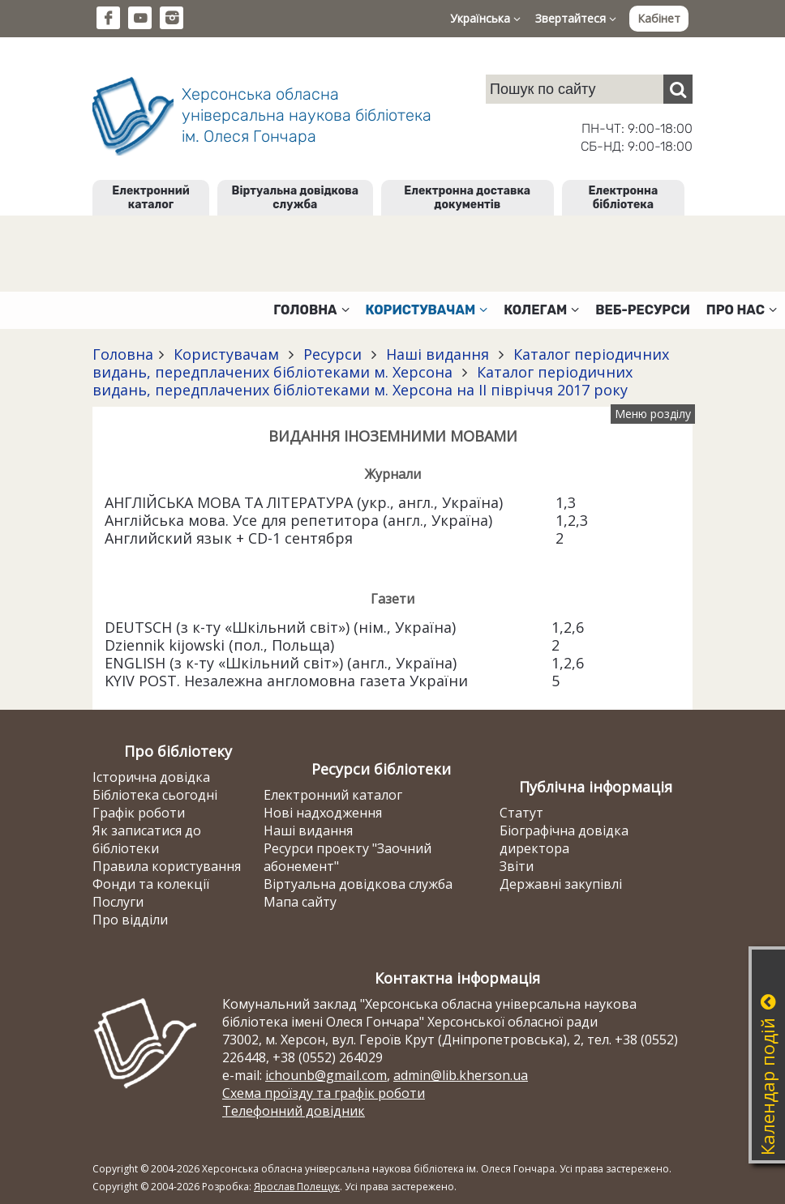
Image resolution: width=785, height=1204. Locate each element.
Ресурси (332, 354)
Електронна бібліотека (623, 197)
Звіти (517, 866)
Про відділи (130, 920)
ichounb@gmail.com (326, 1075)
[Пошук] (678, 89)
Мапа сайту (300, 902)
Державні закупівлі (561, 884)
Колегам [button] (541, 310)
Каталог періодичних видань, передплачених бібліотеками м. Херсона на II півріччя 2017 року (362, 380)
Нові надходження (323, 813)
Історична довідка (151, 777)
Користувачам (226, 354)
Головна (122, 354)
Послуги (118, 902)
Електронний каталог (150, 197)
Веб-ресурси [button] (642, 310)
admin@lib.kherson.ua (460, 1075)
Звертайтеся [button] (575, 18)
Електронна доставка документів (467, 197)
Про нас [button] (741, 310)
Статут (521, 813)
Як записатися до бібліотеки (146, 839)
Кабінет (658, 18)
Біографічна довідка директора (564, 839)
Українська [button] (485, 18)
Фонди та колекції (150, 884)
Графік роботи (138, 813)
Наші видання (437, 354)
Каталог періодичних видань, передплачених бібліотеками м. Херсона (380, 363)
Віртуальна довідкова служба (295, 197)
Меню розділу (653, 413)
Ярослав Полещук (297, 1186)
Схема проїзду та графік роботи (323, 1093)
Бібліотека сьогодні (154, 795)
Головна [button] (311, 310)
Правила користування (166, 866)
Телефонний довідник (293, 1111)
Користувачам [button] (427, 310)
